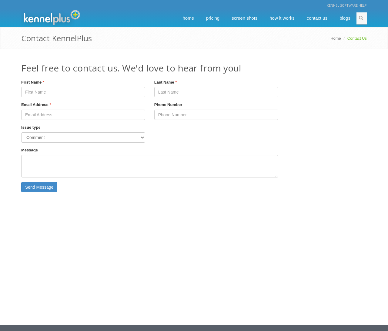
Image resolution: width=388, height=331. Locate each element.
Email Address (36, 104)
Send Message (39, 187)
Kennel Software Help (347, 5)
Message (29, 150)
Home (188, 18)
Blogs (345, 18)
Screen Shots (244, 18)
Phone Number (168, 104)
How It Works (282, 18)
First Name (32, 82)
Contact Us (317, 18)
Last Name (165, 82)
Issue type (31, 127)
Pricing (212, 18)
